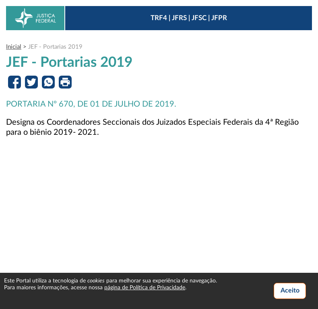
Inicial (13, 47)
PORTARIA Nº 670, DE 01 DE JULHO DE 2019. (91, 104)
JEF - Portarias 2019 (55, 47)
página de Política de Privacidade (144, 287)
